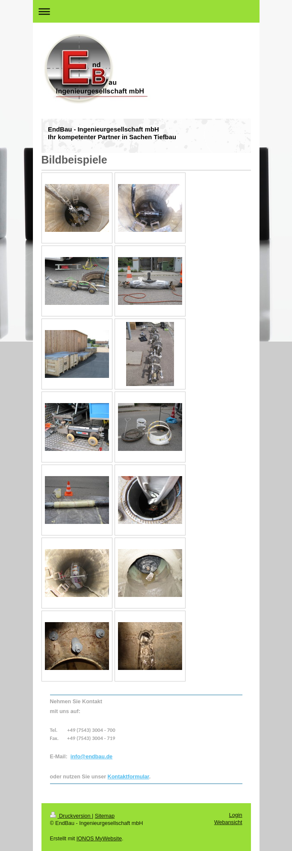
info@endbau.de (91, 757)
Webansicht (228, 822)
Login (235, 815)
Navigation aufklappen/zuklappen (146, 11)
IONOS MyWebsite (99, 839)
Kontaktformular (128, 777)
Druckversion (71, 816)
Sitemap (105, 816)
